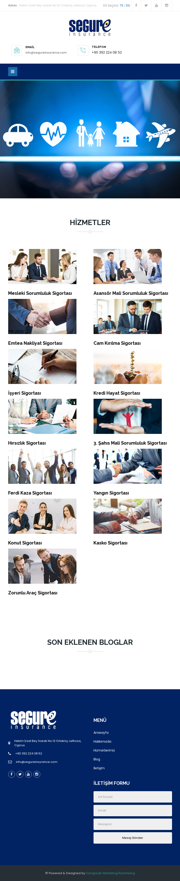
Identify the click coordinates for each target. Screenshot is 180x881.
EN (129, 5)
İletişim (99, 768)
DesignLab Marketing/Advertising (110, 873)
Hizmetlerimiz (104, 750)
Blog (97, 759)
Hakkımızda (102, 741)
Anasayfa (101, 732)
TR (121, 5)
